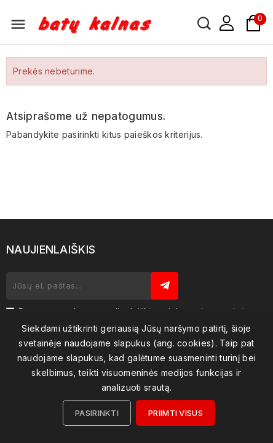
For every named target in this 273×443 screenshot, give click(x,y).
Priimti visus (175, 413)
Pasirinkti (97, 413)
